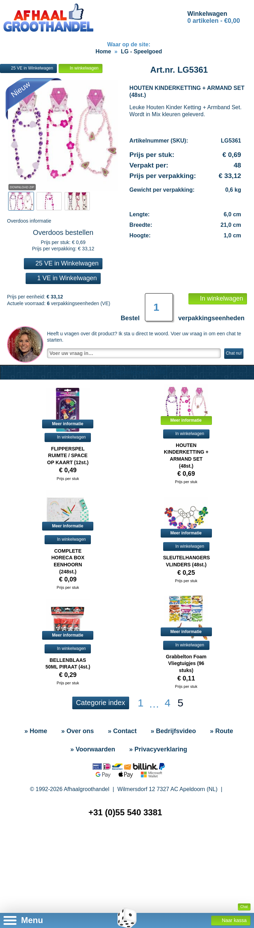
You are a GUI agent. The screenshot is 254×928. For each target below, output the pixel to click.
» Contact (122, 731)
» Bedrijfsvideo (173, 731)
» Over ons (77, 731)
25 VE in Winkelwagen (28, 68)
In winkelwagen (80, 68)
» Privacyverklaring (158, 749)
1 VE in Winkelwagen (63, 278)
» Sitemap (128, 842)
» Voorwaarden (93, 749)
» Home (35, 731)
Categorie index (100, 702)
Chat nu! (234, 353)
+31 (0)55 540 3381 (125, 812)
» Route (221, 731)
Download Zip (22, 187)
